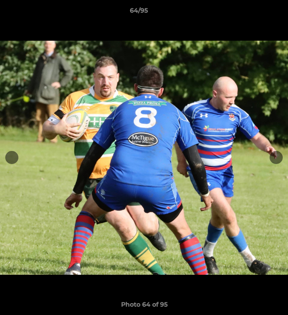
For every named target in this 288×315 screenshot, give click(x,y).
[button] (256, 13)
